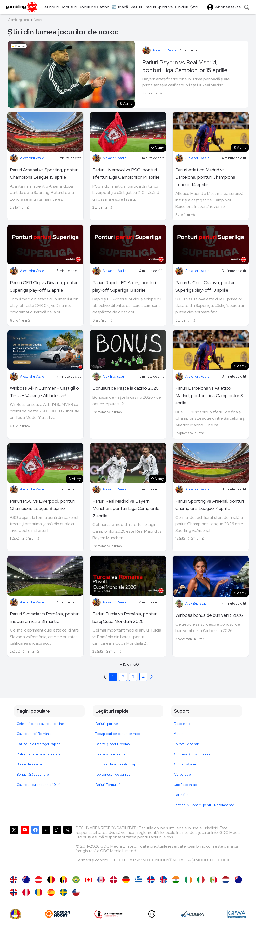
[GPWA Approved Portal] (236, 914)
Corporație (182, 774)
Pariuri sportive (106, 723)
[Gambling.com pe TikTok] (57, 848)
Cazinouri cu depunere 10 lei (38, 785)
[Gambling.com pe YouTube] (25, 848)
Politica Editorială (187, 744)
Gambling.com (18, 20)
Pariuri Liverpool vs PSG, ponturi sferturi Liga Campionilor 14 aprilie (126, 173)
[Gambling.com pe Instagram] (46, 848)
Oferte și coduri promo (112, 744)
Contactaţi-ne (185, 764)
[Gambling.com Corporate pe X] (67, 848)
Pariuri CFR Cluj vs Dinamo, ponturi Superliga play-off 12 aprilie (44, 286)
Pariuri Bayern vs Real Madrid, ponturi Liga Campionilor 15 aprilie (184, 66)
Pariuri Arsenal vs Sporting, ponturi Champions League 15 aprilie (44, 173)
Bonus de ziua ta (29, 764)
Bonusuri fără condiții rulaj (115, 764)
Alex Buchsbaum (115, 376)
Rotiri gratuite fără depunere (39, 754)
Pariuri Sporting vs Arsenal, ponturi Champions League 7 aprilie (209, 504)
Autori (179, 734)
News (38, 20)
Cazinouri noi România (34, 734)
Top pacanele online (110, 754)
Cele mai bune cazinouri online (40, 723)
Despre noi (182, 723)
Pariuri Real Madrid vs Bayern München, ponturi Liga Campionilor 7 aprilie (126, 508)
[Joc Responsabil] (108, 914)
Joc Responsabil (186, 785)
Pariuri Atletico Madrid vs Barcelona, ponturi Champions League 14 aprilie (205, 177)
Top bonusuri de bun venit (114, 774)
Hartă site (181, 795)
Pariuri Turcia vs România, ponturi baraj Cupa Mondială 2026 (124, 617)
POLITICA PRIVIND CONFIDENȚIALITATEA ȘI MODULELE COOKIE (173, 860)
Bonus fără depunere (33, 774)
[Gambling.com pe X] (14, 848)
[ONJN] (15, 914)
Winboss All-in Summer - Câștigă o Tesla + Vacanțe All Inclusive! (44, 391)
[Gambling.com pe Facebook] (35, 848)
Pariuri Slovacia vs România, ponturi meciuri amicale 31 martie (44, 617)
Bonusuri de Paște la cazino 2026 (125, 388)
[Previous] (152, 676)
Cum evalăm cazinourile (192, 754)
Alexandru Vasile (165, 50)
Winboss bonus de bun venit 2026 (209, 615)
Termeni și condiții (92, 860)
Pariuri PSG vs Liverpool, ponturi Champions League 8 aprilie (42, 504)
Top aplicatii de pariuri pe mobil (118, 734)
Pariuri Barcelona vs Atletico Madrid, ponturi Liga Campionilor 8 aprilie (209, 395)
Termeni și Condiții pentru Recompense (204, 805)
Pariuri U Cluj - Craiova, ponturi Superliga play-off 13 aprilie (205, 286)
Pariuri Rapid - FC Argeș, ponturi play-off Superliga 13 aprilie (124, 286)
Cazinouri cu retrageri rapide (38, 744)
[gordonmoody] (57, 914)
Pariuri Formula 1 (107, 785)
